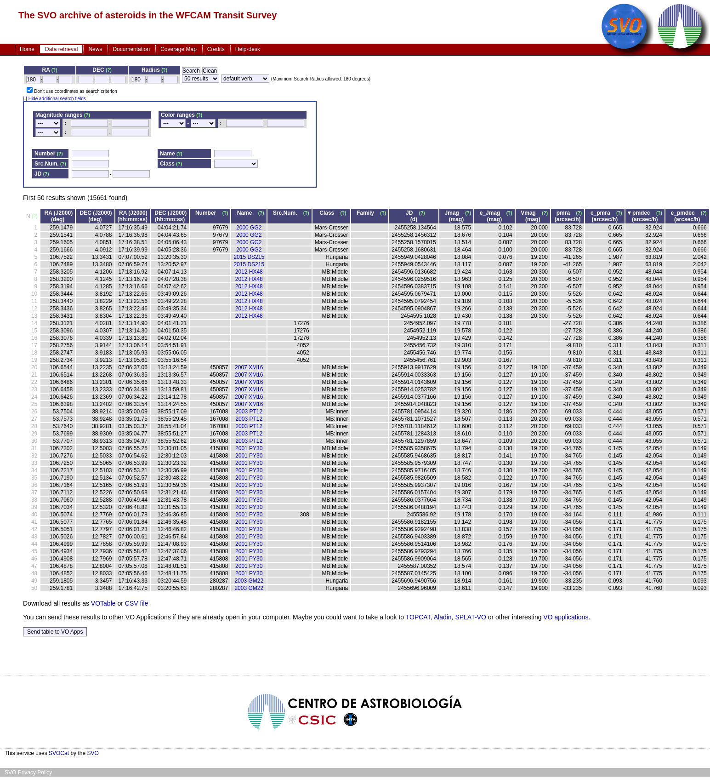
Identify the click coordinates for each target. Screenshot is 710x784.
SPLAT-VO (470, 617)
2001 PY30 (248, 448)
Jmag (454, 213)
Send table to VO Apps (55, 632)
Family (368, 213)
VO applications (565, 617)
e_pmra (603, 213)
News (95, 49)
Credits (216, 49)
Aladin (443, 617)
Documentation (131, 49)
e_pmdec (685, 213)
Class (329, 213)
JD (411, 213)
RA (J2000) (59, 213)
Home (27, 49)
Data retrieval (61, 49)
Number (208, 213)
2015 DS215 (248, 257)
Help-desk (247, 49)
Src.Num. (287, 213)
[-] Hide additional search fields (54, 98)
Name (247, 213)
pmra (565, 213)
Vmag (530, 213)
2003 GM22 (248, 581)
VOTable (103, 603)
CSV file (136, 603)
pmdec (643, 213)
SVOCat (59, 753)
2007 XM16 (249, 367)
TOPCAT (418, 617)
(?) (54, 70)
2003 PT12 (248, 411)
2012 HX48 (249, 272)
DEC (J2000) (96, 213)
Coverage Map (178, 49)
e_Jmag (492, 213)
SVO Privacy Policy (28, 772)
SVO (92, 753)
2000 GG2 (248, 227)
